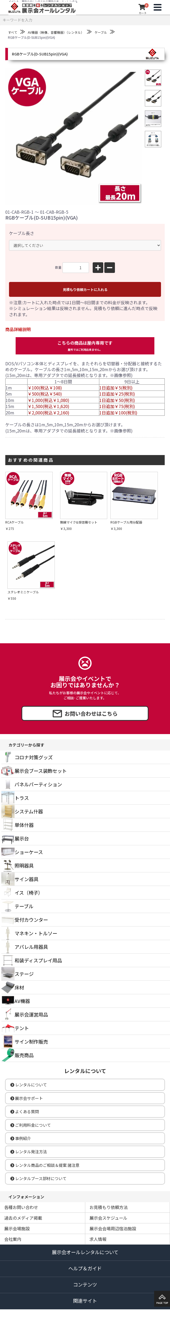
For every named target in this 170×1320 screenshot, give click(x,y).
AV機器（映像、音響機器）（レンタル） (56, 32)
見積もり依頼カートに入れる (85, 289)
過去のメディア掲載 (23, 1218)
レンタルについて (28, 1084)
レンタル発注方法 (28, 1151)
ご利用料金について (30, 1125)
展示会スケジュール (108, 1218)
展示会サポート (26, 1098)
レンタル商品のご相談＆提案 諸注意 (44, 1165)
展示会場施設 (17, 1228)
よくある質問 (24, 1111)
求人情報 (98, 1239)
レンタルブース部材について (38, 1178)
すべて (12, 32)
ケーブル (101, 32)
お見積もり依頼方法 (109, 1207)
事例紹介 (20, 1138)
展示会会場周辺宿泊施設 (113, 1228)
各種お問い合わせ (21, 1207)
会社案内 (12, 1239)
